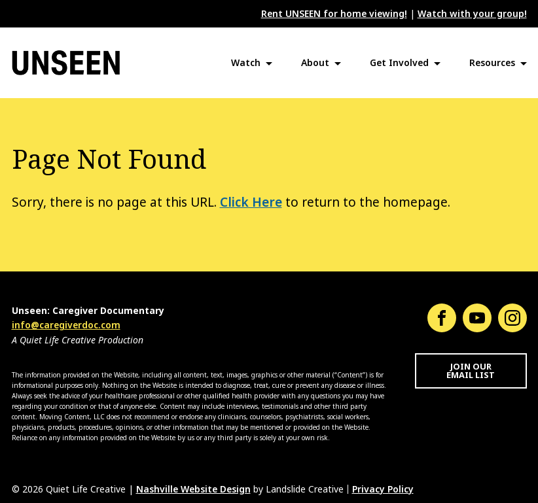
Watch (245, 62)
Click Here (251, 202)
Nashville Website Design (193, 489)
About (315, 62)
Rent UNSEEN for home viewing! (334, 13)
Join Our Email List (470, 370)
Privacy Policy (383, 489)
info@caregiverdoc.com (66, 325)
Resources (492, 62)
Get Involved (399, 62)
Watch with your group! (472, 13)
